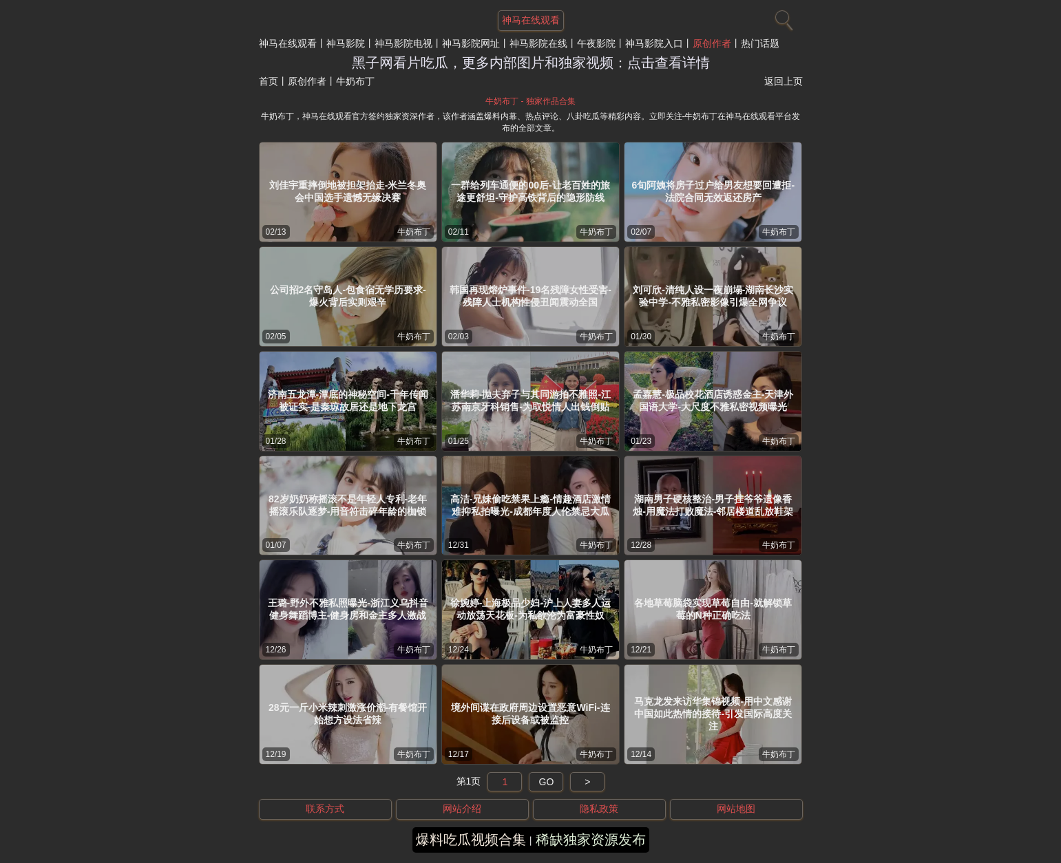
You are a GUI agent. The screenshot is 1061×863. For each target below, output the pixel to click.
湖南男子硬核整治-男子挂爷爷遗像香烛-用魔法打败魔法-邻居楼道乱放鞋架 (713, 505)
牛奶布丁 (413, 232)
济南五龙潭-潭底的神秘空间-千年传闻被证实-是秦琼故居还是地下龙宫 (348, 400)
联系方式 (325, 808)
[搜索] (782, 17)
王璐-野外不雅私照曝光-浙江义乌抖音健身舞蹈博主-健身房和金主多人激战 (348, 609)
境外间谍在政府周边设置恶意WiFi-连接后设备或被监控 (530, 713)
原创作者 (712, 43)
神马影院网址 (471, 43)
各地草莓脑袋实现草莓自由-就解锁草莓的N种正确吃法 (713, 609)
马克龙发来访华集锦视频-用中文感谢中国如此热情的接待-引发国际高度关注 (713, 714)
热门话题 (760, 43)
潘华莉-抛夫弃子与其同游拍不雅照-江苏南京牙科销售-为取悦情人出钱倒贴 (530, 400)
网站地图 (736, 808)
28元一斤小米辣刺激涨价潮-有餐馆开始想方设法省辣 (348, 713)
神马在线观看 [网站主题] (531, 19)
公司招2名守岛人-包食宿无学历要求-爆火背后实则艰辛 (348, 296)
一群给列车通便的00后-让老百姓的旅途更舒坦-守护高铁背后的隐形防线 (530, 191)
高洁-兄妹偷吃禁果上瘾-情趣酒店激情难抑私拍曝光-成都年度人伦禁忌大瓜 (530, 505)
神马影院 (345, 43)
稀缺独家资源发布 (591, 839)
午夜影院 (596, 43)
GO (546, 781)
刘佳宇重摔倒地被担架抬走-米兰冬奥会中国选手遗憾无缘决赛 (348, 191)
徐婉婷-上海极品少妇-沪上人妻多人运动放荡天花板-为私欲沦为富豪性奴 (530, 609)
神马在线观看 (288, 43)
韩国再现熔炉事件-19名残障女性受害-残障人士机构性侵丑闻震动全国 (530, 296)
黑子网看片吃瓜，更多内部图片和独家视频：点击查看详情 (531, 62)
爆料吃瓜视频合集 (471, 839)
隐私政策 (599, 808)
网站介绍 (462, 808)
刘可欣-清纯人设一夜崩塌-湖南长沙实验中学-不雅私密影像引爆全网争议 (713, 296)
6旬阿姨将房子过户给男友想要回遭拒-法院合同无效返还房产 (713, 191)
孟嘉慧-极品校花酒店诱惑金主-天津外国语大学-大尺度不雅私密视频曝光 (713, 400)
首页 (268, 81)
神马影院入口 (654, 43)
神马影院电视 (403, 43)
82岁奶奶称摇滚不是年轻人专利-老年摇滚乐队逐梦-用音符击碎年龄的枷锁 (348, 505)
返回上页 (783, 81)
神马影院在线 (538, 43)
